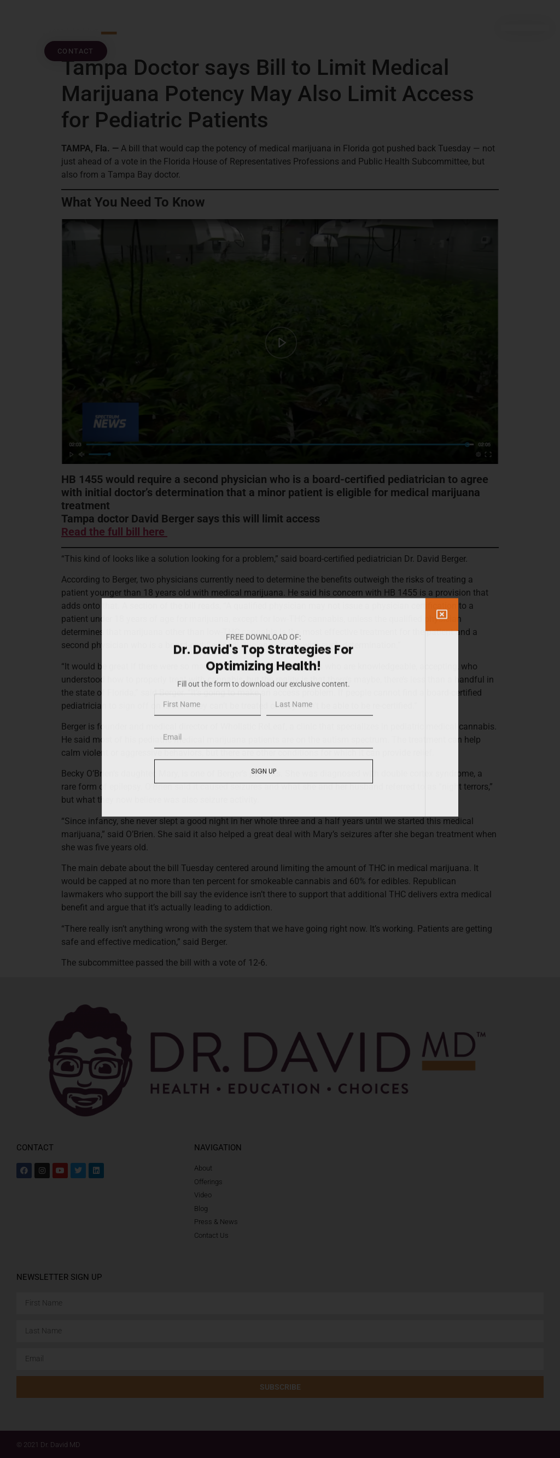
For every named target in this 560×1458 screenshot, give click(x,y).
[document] (280, 729)
